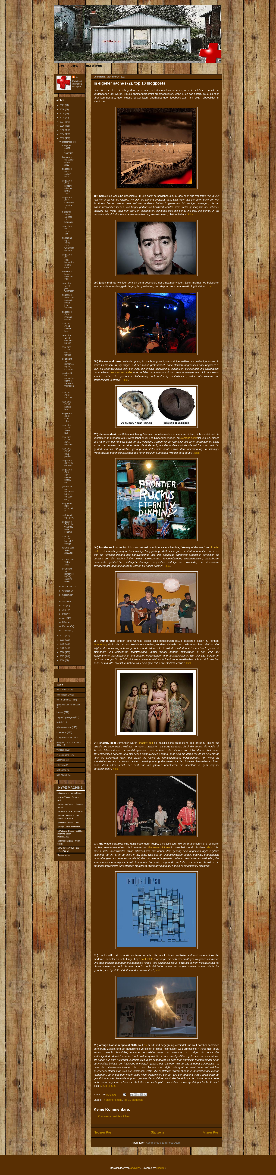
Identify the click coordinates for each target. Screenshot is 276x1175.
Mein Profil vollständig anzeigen (77, 84)
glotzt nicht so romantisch (68, 704)
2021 (62, 105)
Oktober (66, 591)
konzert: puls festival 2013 (68, 562)
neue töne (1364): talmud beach (66, 327)
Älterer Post (211, 1132)
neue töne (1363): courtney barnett (67, 339)
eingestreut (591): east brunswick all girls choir (68, 261)
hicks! (59, 722)
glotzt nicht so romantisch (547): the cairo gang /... (68, 492)
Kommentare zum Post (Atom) (163, 1142)
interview (61, 765)
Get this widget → (65, 855)
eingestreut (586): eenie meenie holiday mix (67, 476)
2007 (62, 656)
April (64, 618)
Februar (66, 626)
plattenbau (61, 770)
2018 (62, 117)
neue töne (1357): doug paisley (66, 453)
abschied (61, 760)
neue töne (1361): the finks (67, 395)
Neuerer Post (103, 1132)
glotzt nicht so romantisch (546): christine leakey (68, 575)
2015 (62, 130)
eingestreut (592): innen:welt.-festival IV (68, 202)
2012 (62, 635)
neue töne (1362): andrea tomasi (66, 351)
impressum (94, 65)
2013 (62, 138)
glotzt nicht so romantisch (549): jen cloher (68, 364)
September (67, 595)
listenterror (62, 732)
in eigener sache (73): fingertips (67, 149)
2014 (62, 134)
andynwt (135, 1167)
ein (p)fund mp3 (64, 700)
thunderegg (100, 644)
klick (190, 214)
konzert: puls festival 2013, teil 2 (68, 552)
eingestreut (62, 695)
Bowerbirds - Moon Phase (70, 793)
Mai (64, 614)
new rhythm (62, 775)
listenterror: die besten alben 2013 (68, 161)
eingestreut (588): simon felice (67, 417)
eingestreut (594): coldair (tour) (67, 173)
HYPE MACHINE (70, 787)
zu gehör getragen (65, 717)
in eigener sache (112, 1099)
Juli (64, 605)
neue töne (61, 689)
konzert (60, 712)
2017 (62, 122)
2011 (62, 640)
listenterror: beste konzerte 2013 (67, 275)
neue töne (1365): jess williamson (68, 287)
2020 (62, 109)
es (145, 1044)
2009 (62, 648)
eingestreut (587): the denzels (67, 463)
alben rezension (64, 727)
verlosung (61, 750)
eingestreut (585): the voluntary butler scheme (67, 527)
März (65, 622)
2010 (62, 644)
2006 (62, 660)
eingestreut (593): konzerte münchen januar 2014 (67, 187)
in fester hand (63, 755)
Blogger (160, 1167)
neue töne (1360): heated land (66, 406)
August (66, 601)
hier (210, 286)
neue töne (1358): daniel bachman (67, 441)
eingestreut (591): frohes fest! (67, 230)
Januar (65, 630)
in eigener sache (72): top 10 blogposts (67, 217)
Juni (64, 610)
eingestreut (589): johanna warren (67, 316)
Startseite (157, 1132)
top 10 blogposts (133, 1099)
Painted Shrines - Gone (69, 823)
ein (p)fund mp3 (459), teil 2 (67, 507)
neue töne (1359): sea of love (66, 429)
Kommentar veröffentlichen (114, 1116)
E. (77, 77)
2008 (62, 652)
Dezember (67, 142)
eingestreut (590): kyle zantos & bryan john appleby (68, 301)
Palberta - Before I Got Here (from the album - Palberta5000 (70, 834)
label (74, 65)
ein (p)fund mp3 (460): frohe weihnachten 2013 (68, 244)
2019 (62, 113)
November (67, 586)
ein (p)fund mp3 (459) (68, 516)
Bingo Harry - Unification (69, 827)
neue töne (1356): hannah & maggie (67, 540)
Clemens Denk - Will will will (71, 811)
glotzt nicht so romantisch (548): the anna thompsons (68, 381)
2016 (62, 126)
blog (61, 65)
